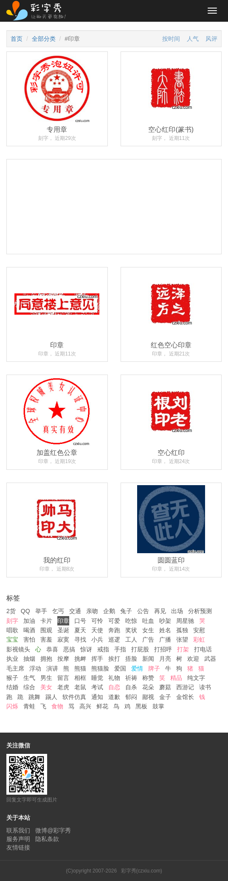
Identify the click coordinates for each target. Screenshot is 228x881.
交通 (75, 611)
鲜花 (102, 706)
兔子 (126, 611)
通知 (97, 696)
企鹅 (109, 611)
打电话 (203, 649)
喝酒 (29, 630)
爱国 (120, 668)
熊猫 (80, 668)
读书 (205, 687)
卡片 (46, 620)
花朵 (148, 687)
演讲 (52, 668)
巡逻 (114, 639)
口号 (80, 620)
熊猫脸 (100, 668)
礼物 (114, 677)
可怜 (97, 620)
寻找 (80, 639)
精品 (176, 677)
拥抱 (46, 658)
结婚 (12, 687)
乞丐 (58, 611)
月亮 (165, 658)
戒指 (103, 649)
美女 (46, 687)
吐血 (148, 620)
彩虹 (199, 639)
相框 (80, 677)
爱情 (137, 668)
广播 (165, 639)
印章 (63, 620)
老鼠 (80, 687)
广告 (148, 639)
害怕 (29, 639)
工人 (131, 639)
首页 (17, 38)
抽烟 (29, 658)
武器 (210, 658)
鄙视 (148, 696)
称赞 (148, 677)
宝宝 (12, 639)
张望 (182, 639)
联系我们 (18, 830)
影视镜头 (18, 649)
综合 (29, 687)
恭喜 (52, 649)
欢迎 (193, 658)
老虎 (63, 687)
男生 (46, 677)
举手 (41, 611)
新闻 (148, 658)
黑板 (141, 706)
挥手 (97, 658)
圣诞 (63, 630)
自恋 (114, 687)
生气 (29, 677)
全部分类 (44, 38)
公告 (143, 611)
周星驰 (185, 620)
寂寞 (63, 639)
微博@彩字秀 (53, 830)
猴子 (12, 677)
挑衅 (80, 658)
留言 (63, 677)
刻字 (12, 620)
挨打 (114, 658)
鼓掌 (158, 706)
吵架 (165, 620)
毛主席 (15, 668)
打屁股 (140, 649)
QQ (25, 611)
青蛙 (29, 706)
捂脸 (131, 658)
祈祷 (131, 677)
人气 (193, 38)
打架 (183, 649)
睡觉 (97, 677)
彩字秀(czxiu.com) (141, 871)
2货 (11, 611)
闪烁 (12, 706)
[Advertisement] (114, 234)
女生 (148, 630)
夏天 (80, 630)
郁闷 (131, 696)
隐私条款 (47, 839)
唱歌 (12, 630)
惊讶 (86, 649)
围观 (46, 630)
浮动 (35, 668)
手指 (120, 649)
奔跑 (114, 630)
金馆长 (185, 696)
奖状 (131, 630)
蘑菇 (165, 687)
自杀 (131, 687)
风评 (211, 38)
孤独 (182, 630)
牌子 (154, 668)
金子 (165, 696)
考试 (97, 687)
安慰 (199, 630)
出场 (177, 611)
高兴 (85, 706)
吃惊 (131, 620)
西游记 (185, 687)
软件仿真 (74, 696)
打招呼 (163, 649)
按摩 (63, 658)
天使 (97, 630)
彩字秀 (39, 10)
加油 (29, 620)
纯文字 (196, 677)
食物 (57, 706)
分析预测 (200, 611)
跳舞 (34, 696)
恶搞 (69, 649)
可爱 (114, 620)
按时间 (171, 38)
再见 (160, 611)
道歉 (114, 696)
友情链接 (18, 847)
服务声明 (18, 839)
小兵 (97, 639)
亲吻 (92, 611)
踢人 (51, 696)
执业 (12, 658)
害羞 (46, 639)
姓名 (165, 630)
